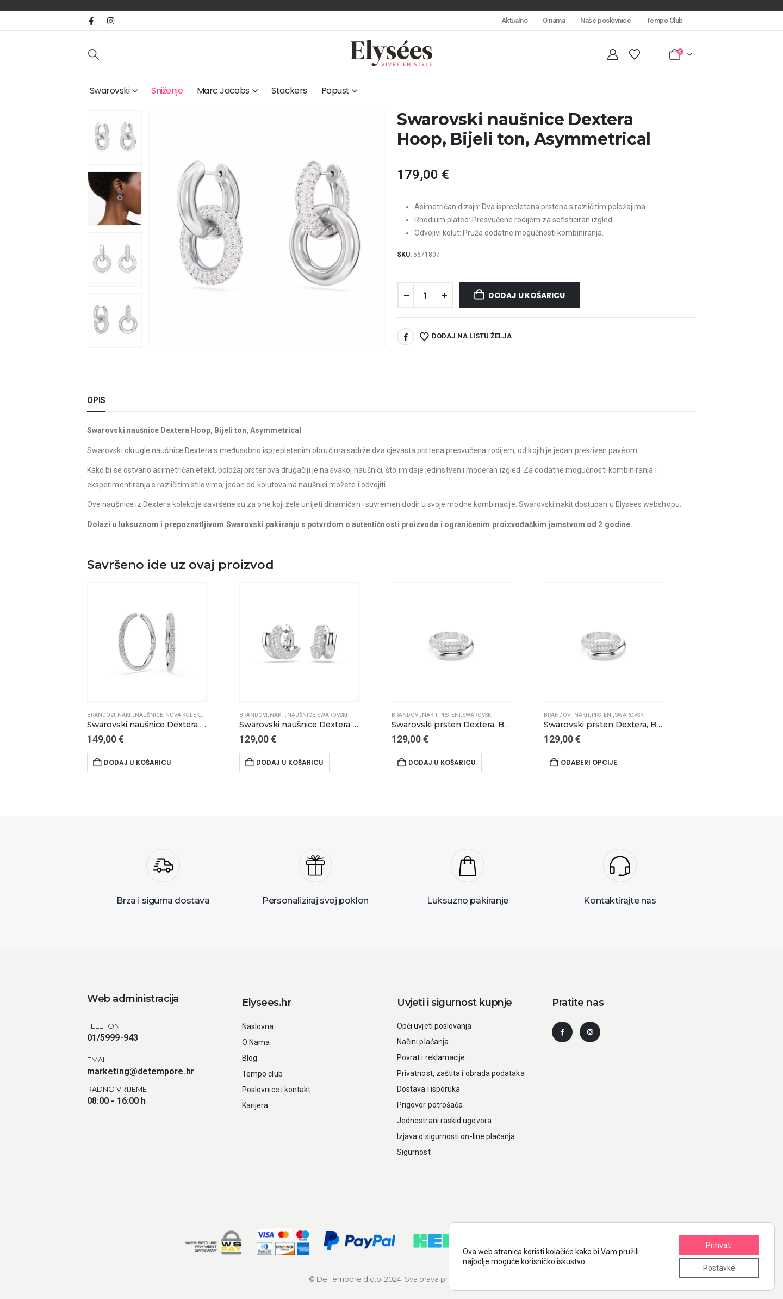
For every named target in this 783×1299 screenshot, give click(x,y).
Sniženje (167, 90)
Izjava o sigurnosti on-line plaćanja (456, 1136)
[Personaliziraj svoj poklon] (315, 881)
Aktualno (514, 20)
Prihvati (719, 1245)
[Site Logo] (391, 53)
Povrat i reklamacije (431, 1057)
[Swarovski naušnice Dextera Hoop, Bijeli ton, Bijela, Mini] (299, 725)
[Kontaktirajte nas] (620, 881)
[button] (93, 54)
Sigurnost (414, 1152)
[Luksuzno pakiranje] (467, 881)
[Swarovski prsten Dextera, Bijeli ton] (451, 725)
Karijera (255, 1105)
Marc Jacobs (223, 90)
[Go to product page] (147, 642)
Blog (249, 1058)
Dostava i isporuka (428, 1089)
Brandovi (101, 715)
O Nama (256, 1042)
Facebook (405, 336)
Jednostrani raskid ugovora (444, 1120)
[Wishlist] (634, 54)
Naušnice (149, 715)
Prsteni (450, 715)
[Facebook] (91, 20)
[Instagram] (110, 20)
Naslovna (258, 1026)
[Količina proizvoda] (425, 295)
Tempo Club (665, 20)
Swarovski (109, 90)
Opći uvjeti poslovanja (434, 1026)
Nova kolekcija (188, 715)
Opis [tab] (96, 400)
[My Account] (612, 54)
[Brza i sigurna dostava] (163, 881)
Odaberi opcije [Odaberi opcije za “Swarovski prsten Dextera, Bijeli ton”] (589, 762)
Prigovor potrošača (430, 1104)
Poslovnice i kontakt (276, 1089)
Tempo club (262, 1073)
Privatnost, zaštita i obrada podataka (461, 1073)
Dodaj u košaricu (526, 295)
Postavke (719, 1268)
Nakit (125, 715)
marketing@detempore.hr (140, 1071)
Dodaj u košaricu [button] (137, 762)
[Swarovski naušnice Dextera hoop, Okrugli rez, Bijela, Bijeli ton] (147, 725)
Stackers (289, 90)
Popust (335, 90)
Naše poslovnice (605, 20)
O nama (554, 20)
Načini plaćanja (423, 1041)
